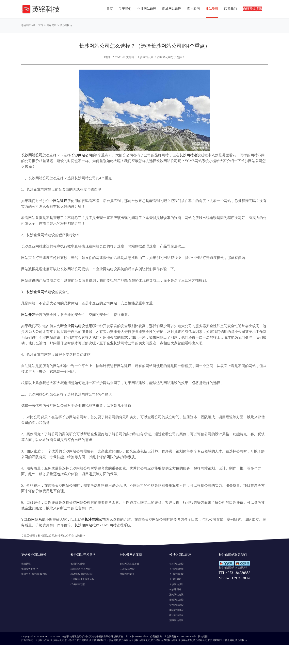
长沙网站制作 (176, 568)
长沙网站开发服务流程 (82, 579)
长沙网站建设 (190, 155)
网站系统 (38, 519)
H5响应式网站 (127, 568)
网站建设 (60, 201)
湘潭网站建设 (176, 620)
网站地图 (203, 636)
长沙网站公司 (81, 155)
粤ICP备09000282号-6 (136, 636)
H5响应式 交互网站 (81, 568)
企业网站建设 (74, 326)
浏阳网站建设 (176, 609)
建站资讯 (52, 25)
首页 (109, 8)
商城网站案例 (127, 573)
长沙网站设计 (176, 584)
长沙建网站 (67, 25)
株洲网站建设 (176, 615)
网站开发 (28, 314)
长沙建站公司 (200, 640)
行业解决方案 (78, 584)
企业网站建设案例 (129, 563)
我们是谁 (26, 563)
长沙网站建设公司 (140, 640)
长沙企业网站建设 (40, 292)
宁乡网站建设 (176, 604)
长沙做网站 (83, 525)
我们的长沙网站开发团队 (34, 573)
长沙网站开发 (176, 573)
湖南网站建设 (176, 594)
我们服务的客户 (29, 568)
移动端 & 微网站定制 (81, 573)
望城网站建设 (176, 599)
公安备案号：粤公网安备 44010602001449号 (173, 636)
